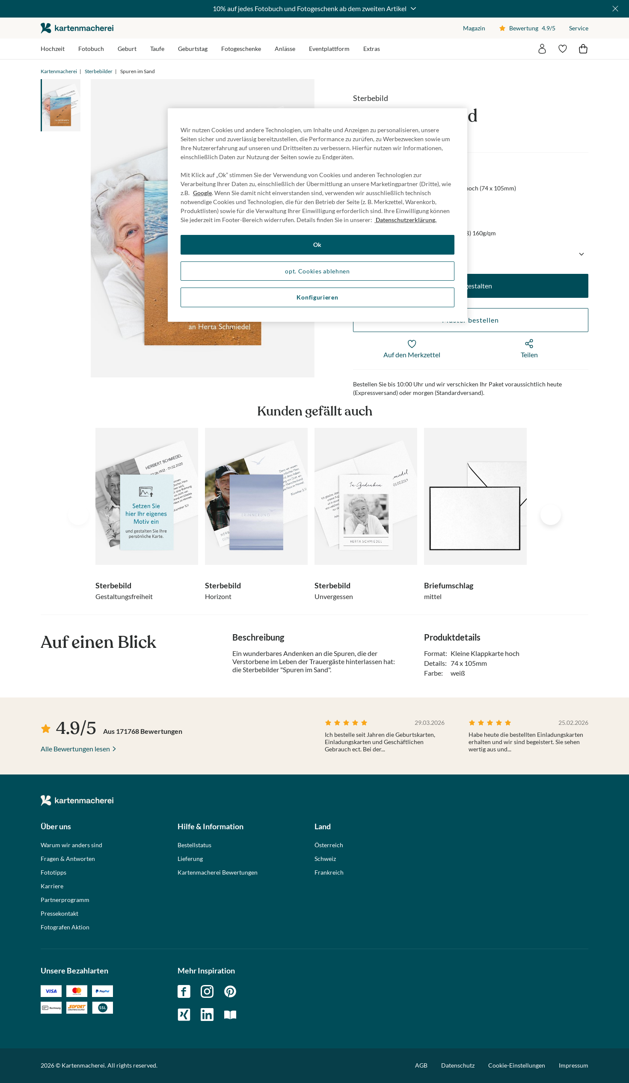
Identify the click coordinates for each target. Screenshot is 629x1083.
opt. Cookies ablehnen (317, 271)
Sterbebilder (99, 71)
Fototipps (53, 872)
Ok (317, 244)
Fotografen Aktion (65, 927)
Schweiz (325, 858)
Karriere (52, 886)
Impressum (573, 1065)
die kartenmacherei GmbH (77, 28)
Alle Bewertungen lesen (75, 749)
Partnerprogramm (65, 899)
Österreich (328, 845)
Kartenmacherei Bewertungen (218, 872)
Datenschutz (458, 1065)
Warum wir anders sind (71, 845)
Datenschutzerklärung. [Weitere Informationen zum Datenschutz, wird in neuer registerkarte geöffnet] (405, 219)
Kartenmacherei (59, 71)
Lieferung (190, 858)
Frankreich (329, 872)
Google (202, 192)
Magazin (474, 28)
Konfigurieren (317, 297)
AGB (421, 1065)
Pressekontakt (59, 913)
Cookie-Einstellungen (516, 1065)
